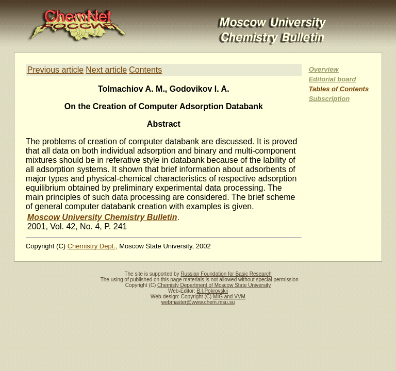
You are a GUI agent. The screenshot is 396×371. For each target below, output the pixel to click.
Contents (145, 69)
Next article (106, 69)
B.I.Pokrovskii (212, 291)
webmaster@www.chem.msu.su (198, 302)
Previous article (55, 69)
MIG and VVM (229, 296)
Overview (324, 69)
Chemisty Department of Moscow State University (214, 285)
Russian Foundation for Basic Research (225, 274)
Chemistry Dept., (93, 246)
